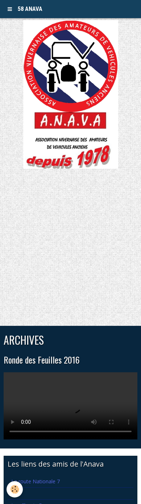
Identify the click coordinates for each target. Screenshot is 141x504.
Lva (15, 493)
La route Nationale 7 (35, 481)
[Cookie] (15, 489)
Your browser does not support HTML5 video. (70, 405)
